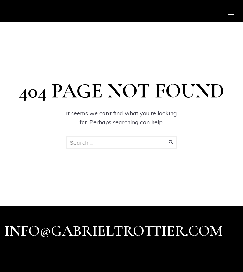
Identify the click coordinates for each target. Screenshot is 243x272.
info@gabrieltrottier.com (113, 231)
